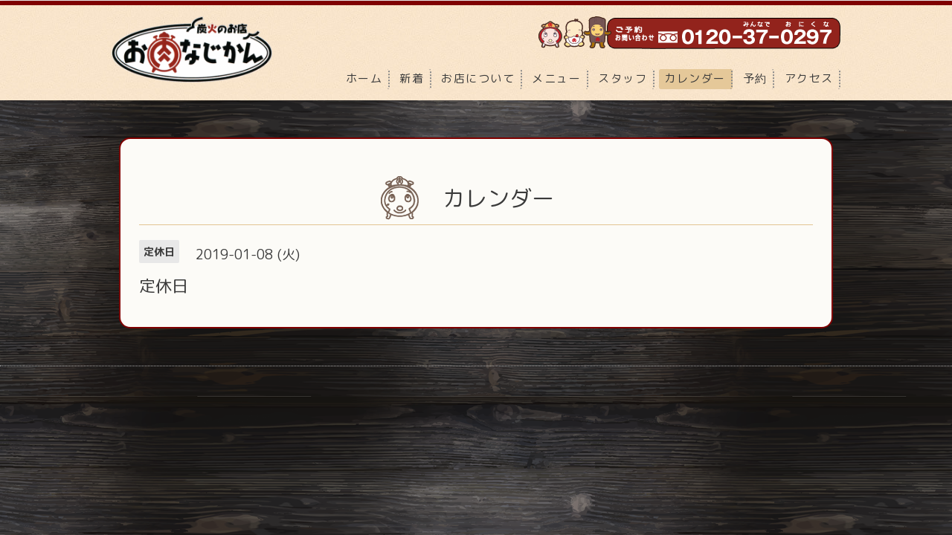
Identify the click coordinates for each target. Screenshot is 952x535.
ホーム (364, 78)
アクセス (809, 78)
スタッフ (622, 78)
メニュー (556, 78)
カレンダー (695, 78)
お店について (478, 78)
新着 (411, 78)
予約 (755, 78)
